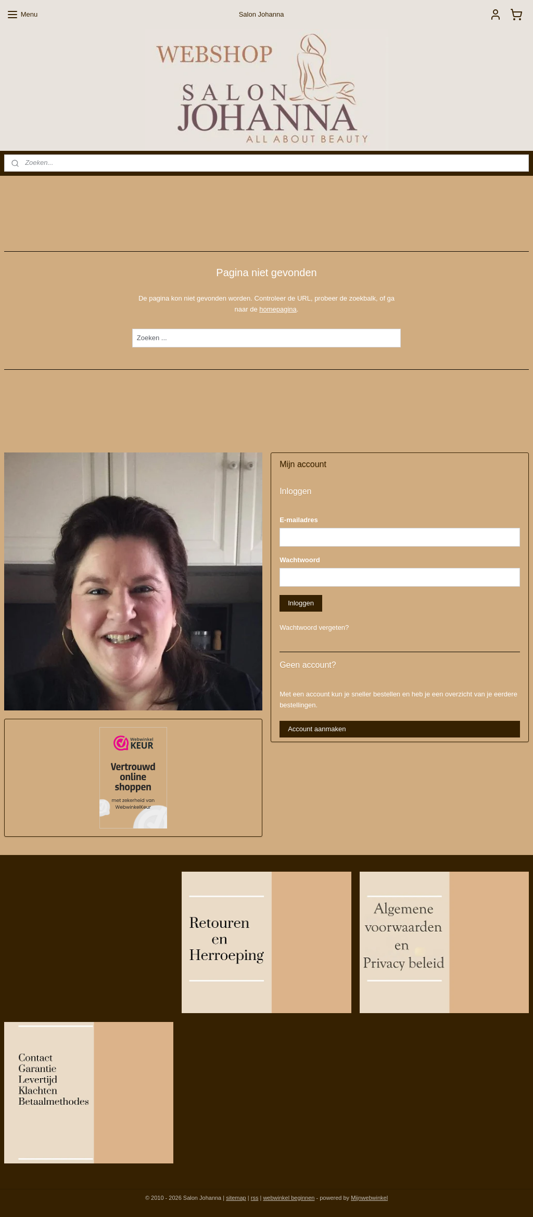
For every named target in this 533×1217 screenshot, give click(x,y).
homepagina (278, 309)
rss (255, 1198)
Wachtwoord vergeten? (314, 627)
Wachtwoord (300, 560)
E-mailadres (299, 520)
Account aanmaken (317, 729)
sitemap (236, 1198)
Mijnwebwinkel (369, 1198)
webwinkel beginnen (288, 1198)
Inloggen (301, 603)
